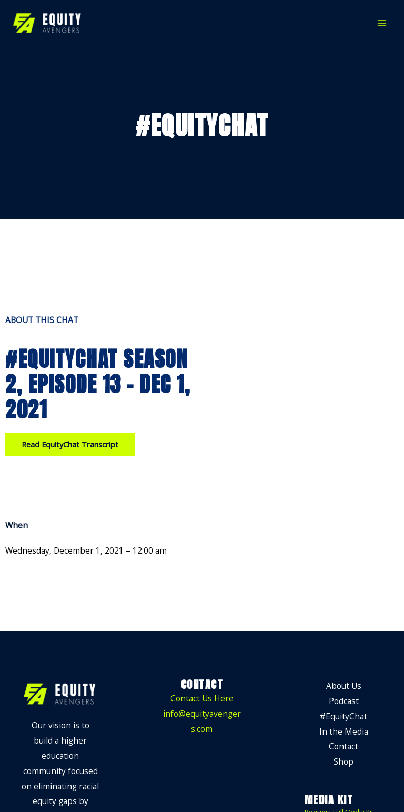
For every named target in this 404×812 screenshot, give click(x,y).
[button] (70, 444)
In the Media (343, 731)
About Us (343, 685)
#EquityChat (343, 716)
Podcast (344, 701)
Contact (343, 746)
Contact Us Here (202, 698)
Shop (344, 761)
